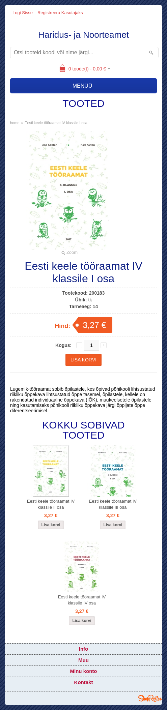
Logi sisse (22, 12)
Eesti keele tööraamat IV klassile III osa (113, 504)
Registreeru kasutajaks (60, 12)
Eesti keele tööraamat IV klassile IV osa (82, 599)
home (15, 123)
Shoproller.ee (150, 698)
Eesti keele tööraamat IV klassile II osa (51, 504)
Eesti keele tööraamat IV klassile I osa (56, 123)
